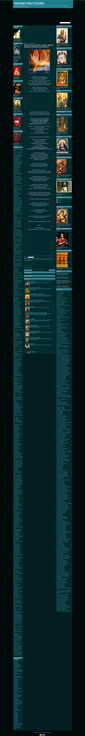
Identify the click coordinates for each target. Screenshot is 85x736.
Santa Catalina (16, 537)
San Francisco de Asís (17, 456)
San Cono (15, 439)
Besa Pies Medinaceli (60, 311)
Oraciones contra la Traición (61, 371)
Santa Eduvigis (16, 546)
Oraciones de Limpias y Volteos (62, 380)
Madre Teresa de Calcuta (18, 294)
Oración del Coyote (17, 386)
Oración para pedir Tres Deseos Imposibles (64, 396)
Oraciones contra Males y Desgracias (63, 358)
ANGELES (15, 708)
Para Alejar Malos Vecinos (61, 403)
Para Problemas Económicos (61, 495)
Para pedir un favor (60, 583)
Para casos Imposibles (60, 533)
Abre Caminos (59, 291)
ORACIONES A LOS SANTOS (30, 281)
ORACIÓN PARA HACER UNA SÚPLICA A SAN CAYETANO (39, 307)
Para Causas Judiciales (61, 423)
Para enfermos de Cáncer (61, 551)
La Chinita (15, 286)
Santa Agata (16, 522)
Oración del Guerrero (17, 388)
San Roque (15, 514)
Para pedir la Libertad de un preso (62, 573)
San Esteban (16, 451)
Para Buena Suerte (60, 418)
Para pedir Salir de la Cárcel (61, 571)
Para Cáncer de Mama (60, 434)
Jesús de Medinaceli (17, 280)
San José (15, 470)
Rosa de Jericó (16, 409)
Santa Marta (16, 564)
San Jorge (15, 468)
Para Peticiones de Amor (61, 493)
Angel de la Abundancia (18, 183)
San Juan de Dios (17, 482)
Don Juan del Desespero (18, 241)
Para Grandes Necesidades (61, 473)
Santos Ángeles (16, 600)
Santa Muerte (16, 570)
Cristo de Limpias (17, 222)
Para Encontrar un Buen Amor (62, 456)
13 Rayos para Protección (18, 152)
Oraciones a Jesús (17, 341)
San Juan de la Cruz (17, 483)
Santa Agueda (16, 524)
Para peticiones (59, 585)
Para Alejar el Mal (60, 407)
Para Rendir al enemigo (61, 511)
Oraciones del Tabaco (60, 390)
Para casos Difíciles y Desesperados (63, 532)
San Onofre (16, 499)
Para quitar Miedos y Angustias (62, 597)
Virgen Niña (16, 613)
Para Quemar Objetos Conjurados (62, 507)
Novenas (58, 329)
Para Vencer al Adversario (61, 526)
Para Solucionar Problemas (61, 522)
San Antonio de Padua (17, 424)
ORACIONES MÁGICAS (29, 306)
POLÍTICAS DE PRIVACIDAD (31, 351)
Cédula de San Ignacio (60, 319)
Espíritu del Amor (16, 259)
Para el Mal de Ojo (60, 544)
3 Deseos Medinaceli (17, 163)
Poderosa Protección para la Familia (63, 606)
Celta (14, 216)
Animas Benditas (16, 199)
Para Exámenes (59, 466)
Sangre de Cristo (16, 521)
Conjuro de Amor (59, 314)
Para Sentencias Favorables (61, 518)
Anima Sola (16, 196)
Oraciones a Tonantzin (17, 342)
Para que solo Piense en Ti (61, 595)
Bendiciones (59, 295)
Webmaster (60, 201)
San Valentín (16, 518)
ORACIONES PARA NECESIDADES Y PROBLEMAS (34, 294)
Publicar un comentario (28, 267)
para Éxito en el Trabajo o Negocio (62, 610)
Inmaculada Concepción (18, 272)
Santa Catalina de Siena (18, 541)
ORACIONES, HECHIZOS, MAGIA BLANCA (33, 331)
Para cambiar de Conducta (61, 530)
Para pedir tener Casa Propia (61, 582)
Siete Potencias (16, 605)
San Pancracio (16, 502)
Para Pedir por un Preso (61, 485)
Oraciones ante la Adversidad (62, 337)
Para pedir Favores (60, 569)
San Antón (15, 425)
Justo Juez (15, 285)
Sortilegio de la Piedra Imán (61, 609)
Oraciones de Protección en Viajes (62, 387)
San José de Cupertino (17, 472)
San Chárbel (16, 436)
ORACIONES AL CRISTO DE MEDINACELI (32, 337)
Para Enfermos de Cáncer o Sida (62, 460)
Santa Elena (16, 548)
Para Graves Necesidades (61, 475)
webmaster (60, 202)
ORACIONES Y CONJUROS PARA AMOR (17, 710)
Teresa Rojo (60, 199)
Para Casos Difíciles (60, 421)
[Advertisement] (42, 16)
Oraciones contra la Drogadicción (62, 367)
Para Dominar (59, 447)
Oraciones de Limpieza (60, 382)
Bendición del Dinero (60, 307)
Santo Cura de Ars (17, 587)
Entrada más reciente (28, 270)
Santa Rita (15, 577)
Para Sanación (59, 515)
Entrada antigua (52, 270)
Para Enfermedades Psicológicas (62, 459)
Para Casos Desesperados (61, 419)
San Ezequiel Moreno (17, 453)
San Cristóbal (16, 443)
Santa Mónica (16, 575)
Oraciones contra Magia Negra (62, 354)
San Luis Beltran (16, 487)
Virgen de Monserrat (17, 618)
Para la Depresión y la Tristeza (62, 558)
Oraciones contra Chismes (61, 341)
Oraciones (58, 330)
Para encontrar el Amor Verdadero (62, 549)
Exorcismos (59, 325)
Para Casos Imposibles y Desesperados (63, 422)
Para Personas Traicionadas (61, 489)
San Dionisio (16, 445)
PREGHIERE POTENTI (18, 688)
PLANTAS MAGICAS (17, 725)
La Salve (15, 292)
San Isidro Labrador (17, 464)
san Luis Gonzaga (17, 653)
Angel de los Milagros (17, 188)
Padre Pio (15, 402)
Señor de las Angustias (17, 602)
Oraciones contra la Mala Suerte (62, 368)
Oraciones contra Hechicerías (62, 349)
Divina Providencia (17, 232)
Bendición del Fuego (60, 309)
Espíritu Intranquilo (17, 251)
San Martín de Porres (17, 493)
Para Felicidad (59, 467)
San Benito (15, 429)
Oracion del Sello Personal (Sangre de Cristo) (17, 336)
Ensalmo (58, 322)
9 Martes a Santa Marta (18, 174)
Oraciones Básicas (60, 332)
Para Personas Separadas (61, 488)
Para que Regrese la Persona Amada (63, 590)
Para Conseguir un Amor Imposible (62, 429)
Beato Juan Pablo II (17, 204)
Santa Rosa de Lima (17, 578)
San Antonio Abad (17, 420)
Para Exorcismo (59, 464)
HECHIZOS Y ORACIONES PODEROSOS (16, 714)
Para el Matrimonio (60, 545)
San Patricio (16, 506)
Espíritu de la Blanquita (17, 254)
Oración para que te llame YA (62, 399)
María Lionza (16, 301)
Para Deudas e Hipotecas (61, 440)
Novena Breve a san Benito (61, 328)
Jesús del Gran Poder (17, 281)
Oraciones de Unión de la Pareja (62, 388)
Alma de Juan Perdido (17, 179)
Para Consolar (59, 430)
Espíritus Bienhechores (17, 266)
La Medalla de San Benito (61, 326)
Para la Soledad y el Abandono (62, 563)
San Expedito (16, 452)
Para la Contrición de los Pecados (62, 556)
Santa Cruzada (16, 545)
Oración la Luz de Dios (17, 394)
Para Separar (59, 519)
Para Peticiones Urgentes (61, 492)
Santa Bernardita (16, 530)
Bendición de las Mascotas (61, 301)
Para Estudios (59, 462)
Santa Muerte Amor (17, 571)
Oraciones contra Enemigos (61, 345)
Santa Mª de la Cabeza (17, 573)
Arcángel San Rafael (17, 203)
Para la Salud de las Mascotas (62, 562)
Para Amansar (59, 411)
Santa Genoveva (16, 552)
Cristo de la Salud (17, 224)
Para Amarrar (59, 412)
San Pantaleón (16, 503)
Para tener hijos (59, 602)
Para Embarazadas (60, 452)
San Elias (15, 447)
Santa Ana (15, 525)
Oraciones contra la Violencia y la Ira (63, 372)
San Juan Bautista (17, 475)
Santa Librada (16, 558)
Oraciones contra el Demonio (61, 364)
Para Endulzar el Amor (60, 458)
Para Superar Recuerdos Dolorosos (63, 523)
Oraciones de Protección (61, 383)
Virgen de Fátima (16, 614)
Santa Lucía (16, 560)
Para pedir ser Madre (60, 581)
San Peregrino (16, 511)
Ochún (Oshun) (16, 333)
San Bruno (15, 432)
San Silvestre (16, 517)
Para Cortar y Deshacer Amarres (62, 433)
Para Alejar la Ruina (60, 408)
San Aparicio (16, 426)
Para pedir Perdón (60, 570)
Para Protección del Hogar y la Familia (63, 503)
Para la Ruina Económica (61, 560)
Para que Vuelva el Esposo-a (61, 594)
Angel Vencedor (16, 182)
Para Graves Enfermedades (61, 474)
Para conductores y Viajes (61, 536)
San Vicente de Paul (17, 520)
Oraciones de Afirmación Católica (62, 374)
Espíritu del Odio (16, 264)
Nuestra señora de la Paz (18, 329)
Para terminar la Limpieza (61, 605)
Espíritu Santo (16, 253)
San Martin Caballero (17, 490)
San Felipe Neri (16, 455)
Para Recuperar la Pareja (61, 508)
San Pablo (15, 501)
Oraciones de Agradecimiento (62, 375)
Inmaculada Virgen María (18, 275)
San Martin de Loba (17, 491)
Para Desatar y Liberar (60, 436)
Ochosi (15, 332)
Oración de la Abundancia (18, 375)
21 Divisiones (16, 157)
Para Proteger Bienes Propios (62, 504)
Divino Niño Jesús (17, 233)
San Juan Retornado (17, 480)
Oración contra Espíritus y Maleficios (63, 395)
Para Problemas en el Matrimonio (62, 497)
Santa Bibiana (16, 532)
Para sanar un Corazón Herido (62, 599)
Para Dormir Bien (59, 449)
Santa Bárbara (16, 534)
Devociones (59, 321)
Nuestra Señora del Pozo (18, 327)
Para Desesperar (59, 437)
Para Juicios (59, 478)
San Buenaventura (17, 433)
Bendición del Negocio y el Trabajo (62, 310)
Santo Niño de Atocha (17, 591)
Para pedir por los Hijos (61, 579)
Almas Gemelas (59, 294)
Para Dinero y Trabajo (60, 445)
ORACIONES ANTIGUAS (18, 724)
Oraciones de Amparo (60, 376)
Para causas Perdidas (60, 534)
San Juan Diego (16, 479)
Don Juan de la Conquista (18, 236)
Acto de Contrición (17, 178)
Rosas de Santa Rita (17, 411)
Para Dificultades (59, 441)
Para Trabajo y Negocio (61, 525)
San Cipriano (16, 437)
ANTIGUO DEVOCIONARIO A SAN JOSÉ (18, 673)
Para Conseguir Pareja (60, 426)
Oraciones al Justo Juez (18, 348)
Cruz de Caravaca (17, 225)
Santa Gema (16, 550)
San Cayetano (16, 435)
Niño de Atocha (16, 310)
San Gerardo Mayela (17, 460)
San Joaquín (16, 467)
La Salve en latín (16, 293)
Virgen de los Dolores (17, 645)
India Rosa (15, 271)
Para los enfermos (60, 566)
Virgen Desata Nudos (17, 611)
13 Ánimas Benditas (17, 154)
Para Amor (58, 414)
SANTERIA (15, 719)
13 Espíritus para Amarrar (18, 149)
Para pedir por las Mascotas (61, 578)
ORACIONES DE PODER (18, 701)
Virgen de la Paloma (17, 637)
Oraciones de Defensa (60, 378)
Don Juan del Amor (17, 240)
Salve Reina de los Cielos (18, 415)
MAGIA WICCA (16, 690)
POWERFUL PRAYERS (18, 695)
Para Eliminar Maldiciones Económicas (63, 451)
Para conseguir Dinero (60, 537)
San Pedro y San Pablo (18, 509)
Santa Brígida (16, 533)
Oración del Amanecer (17, 385)
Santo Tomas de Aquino (18, 597)
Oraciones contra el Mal (61, 365)
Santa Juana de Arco (17, 557)
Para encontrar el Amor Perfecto (62, 548)
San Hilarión (16, 461)
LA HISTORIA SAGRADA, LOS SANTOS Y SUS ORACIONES (36, 312)
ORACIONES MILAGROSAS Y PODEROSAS (33, 287)
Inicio (40, 269)
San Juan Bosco (16, 476)
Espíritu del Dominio (17, 263)
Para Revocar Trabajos (60, 512)
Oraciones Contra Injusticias (61, 333)
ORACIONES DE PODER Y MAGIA (31, 325)
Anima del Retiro (16, 197)
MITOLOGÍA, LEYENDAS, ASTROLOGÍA (16, 662)
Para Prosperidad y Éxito (61, 499)
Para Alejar (58, 400)
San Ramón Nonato (17, 513)
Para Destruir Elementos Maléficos (62, 438)
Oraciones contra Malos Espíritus (62, 360)
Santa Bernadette (17, 529)
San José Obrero (16, 471)
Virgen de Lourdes (17, 617)
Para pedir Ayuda (59, 567)
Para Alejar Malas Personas (61, 402)
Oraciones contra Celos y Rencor (62, 340)
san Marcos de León (17, 654)
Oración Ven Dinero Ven (61, 394)
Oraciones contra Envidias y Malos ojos (63, 347)
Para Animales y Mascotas (61, 415)
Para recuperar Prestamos (61, 598)
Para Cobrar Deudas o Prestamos (62, 425)
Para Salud (58, 514)
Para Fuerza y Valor (60, 470)
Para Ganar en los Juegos (61, 471)
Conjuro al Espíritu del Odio (61, 313)
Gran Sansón (16, 268)
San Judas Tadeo (17, 484)
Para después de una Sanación (62, 541)
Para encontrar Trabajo (60, 547)
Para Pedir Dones (60, 481)
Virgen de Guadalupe (17, 615)
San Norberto (16, 498)
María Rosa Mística (17, 302)
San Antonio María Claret (18, 421)
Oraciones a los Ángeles (18, 346)
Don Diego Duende (17, 234)
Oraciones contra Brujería (61, 339)
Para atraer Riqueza (42, 258)
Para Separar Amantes (60, 521)
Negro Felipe (16, 307)
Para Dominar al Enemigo (61, 448)
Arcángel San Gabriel (17, 200)
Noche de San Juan (17, 313)
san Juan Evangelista (17, 652)
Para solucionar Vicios (60, 601)
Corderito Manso (16, 221)
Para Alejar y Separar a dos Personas (63, 410)
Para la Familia (59, 559)
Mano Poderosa (16, 297)
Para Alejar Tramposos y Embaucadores (63, 404)
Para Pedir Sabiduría (60, 484)
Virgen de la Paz (16, 639)
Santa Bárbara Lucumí (17, 536)
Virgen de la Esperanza (18, 631)
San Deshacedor (16, 444)
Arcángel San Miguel (17, 201)
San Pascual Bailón (17, 505)
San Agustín (16, 417)
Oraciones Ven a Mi (60, 336)
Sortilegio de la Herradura (61, 608)
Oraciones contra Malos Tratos (62, 361)
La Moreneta (16, 290)
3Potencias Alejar (17, 167)
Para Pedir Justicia (60, 482)
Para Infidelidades (60, 477)
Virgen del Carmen (17, 648)
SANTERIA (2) (16, 720)
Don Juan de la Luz (17, 238)
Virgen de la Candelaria (18, 626)
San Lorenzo (16, 486)
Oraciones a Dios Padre (18, 338)
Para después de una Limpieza (62, 540)
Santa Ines (15, 553)
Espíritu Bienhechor (17, 250)
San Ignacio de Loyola (17, 463)
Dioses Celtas (16, 229)
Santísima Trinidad (17, 601)
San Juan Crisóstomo (17, 478)
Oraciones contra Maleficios (61, 357)
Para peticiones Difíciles (61, 586)
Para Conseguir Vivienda (61, 427)
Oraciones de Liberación (61, 379)
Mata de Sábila (16, 306)
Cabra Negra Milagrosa (18, 213)
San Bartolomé (16, 428)
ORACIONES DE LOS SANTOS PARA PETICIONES (34, 300)
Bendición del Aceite (60, 302)
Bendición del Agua (60, 303)
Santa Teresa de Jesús (17, 579)
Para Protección (59, 500)
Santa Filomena (16, 549)
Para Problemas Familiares (61, 496)
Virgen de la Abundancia (18, 623)
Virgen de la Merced (17, 636)
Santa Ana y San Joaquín (18, 526)
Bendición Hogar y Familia (61, 298)
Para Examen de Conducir (61, 463)
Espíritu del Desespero (17, 260)
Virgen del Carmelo (17, 646)
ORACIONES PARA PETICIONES (29, 3)
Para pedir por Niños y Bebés (62, 574)
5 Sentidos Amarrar (17, 172)
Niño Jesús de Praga (17, 309)
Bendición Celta (59, 297)
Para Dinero (59, 444)
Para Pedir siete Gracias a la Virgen (63, 486)
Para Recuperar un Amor (61, 510)
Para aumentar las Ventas (61, 529)
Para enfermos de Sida (60, 552)
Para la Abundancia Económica (62, 555)
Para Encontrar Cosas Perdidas (62, 455)
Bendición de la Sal (60, 299)
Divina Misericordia (17, 230)
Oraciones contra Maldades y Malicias (63, 356)
